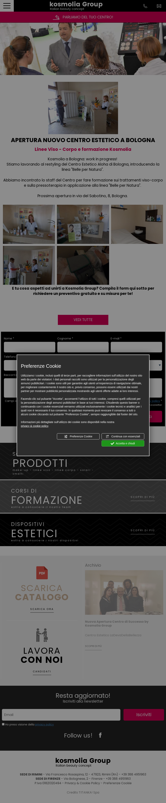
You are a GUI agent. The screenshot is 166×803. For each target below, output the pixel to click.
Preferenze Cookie (78, 436)
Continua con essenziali (123, 436)
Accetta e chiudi (123, 443)
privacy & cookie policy (35, 425)
